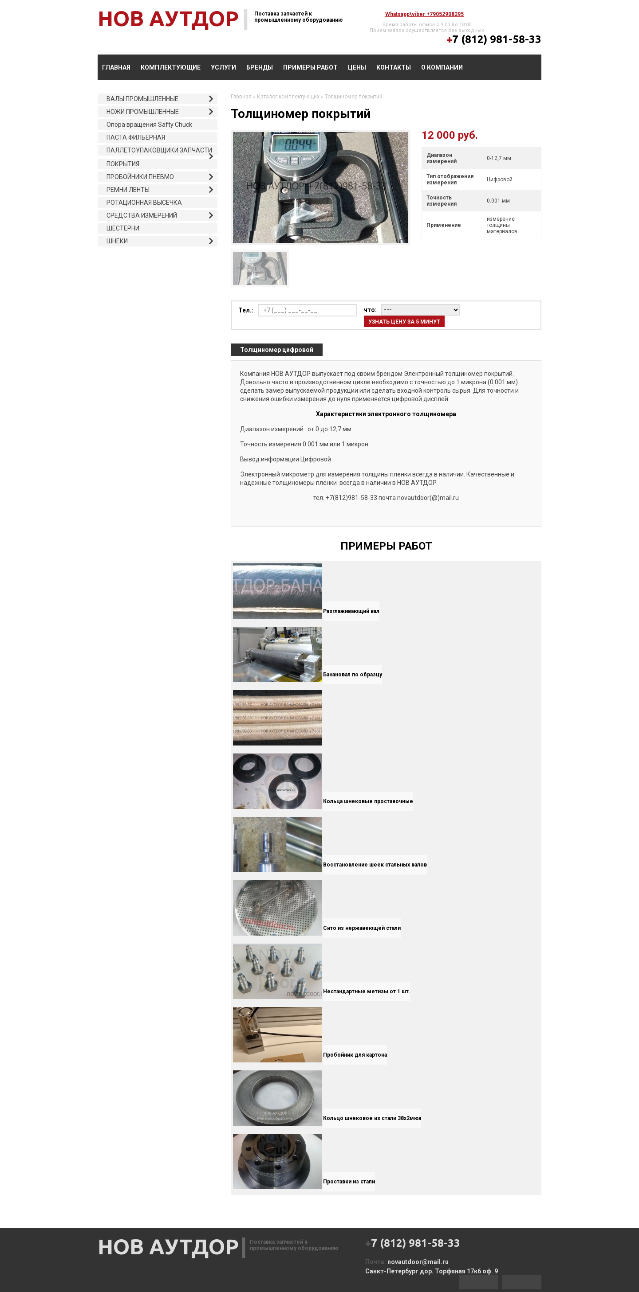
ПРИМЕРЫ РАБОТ (310, 67)
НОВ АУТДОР (168, 18)
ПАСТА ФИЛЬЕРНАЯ (135, 137)
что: (370, 309)
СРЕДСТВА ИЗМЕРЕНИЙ (141, 215)
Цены (357, 67)
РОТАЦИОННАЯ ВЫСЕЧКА (144, 202)
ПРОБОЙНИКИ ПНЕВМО (140, 176)
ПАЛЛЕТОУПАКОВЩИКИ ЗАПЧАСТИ (159, 150)
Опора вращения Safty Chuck (149, 124)
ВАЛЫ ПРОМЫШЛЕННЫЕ (142, 98)
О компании (442, 67)
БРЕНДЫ (259, 67)
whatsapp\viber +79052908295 (424, 14)
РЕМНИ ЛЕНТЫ (128, 189)
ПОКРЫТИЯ (122, 164)
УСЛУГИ (223, 67)
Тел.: (245, 310)
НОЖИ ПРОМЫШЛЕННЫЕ (142, 111)
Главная (116, 67)
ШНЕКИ (117, 241)
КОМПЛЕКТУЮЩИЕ (171, 67)
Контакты (393, 67)
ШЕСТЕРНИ (122, 228)
